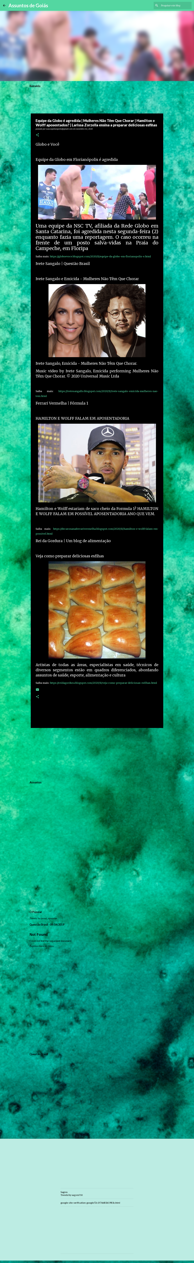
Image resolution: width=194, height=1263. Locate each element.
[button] (37, 135)
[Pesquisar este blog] (176, 5)
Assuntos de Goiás (28, 5)
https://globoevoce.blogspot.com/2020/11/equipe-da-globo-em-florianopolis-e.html (100, 256)
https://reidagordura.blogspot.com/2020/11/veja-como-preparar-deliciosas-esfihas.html (103, 682)
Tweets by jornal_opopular (43, 918)
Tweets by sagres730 (72, 1195)
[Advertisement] (97, 754)
